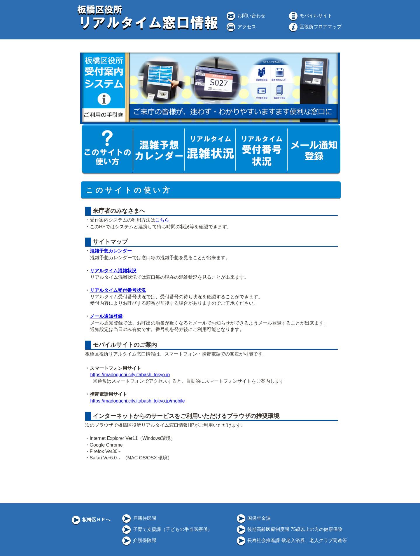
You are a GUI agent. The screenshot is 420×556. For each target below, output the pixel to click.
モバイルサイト (310, 15)
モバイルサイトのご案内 (124, 344)
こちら (162, 219)
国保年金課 (253, 518)
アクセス (240, 26)
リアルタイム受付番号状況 (118, 290)
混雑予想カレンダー (111, 250)
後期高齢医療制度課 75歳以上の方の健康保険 (289, 529)
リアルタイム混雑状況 (113, 270)
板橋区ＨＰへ (90, 519)
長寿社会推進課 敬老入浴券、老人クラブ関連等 (291, 540)
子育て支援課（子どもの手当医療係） (166, 529)
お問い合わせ (245, 15)
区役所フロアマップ (315, 26)
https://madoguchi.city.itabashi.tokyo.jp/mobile (137, 400)
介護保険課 (138, 540)
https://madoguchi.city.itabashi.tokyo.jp (130, 374)
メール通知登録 (106, 316)
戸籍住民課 (138, 518)
